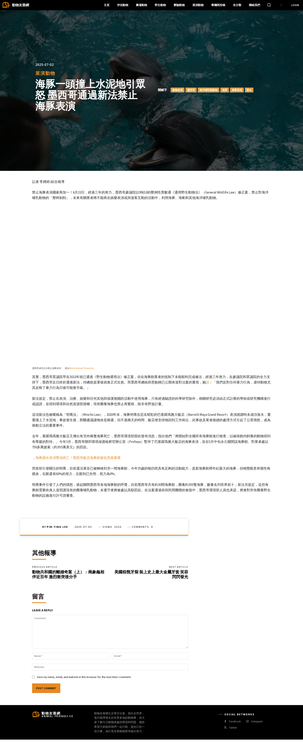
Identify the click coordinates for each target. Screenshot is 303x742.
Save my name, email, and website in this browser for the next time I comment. (84, 679)
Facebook (235, 724)
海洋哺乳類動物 (208, 90)
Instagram (257, 724)
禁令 (249, 90)
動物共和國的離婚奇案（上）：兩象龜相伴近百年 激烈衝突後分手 (68, 575)
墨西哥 (191, 90)
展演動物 (45, 73)
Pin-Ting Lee (57, 527)
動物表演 (177, 90)
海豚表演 (237, 90)
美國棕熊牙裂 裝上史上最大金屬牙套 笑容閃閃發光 (151, 575)
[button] (269, 5)
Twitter (233, 730)
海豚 (224, 90)
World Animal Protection (81, 368)
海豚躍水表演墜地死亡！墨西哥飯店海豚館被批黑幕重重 (78, 458)
